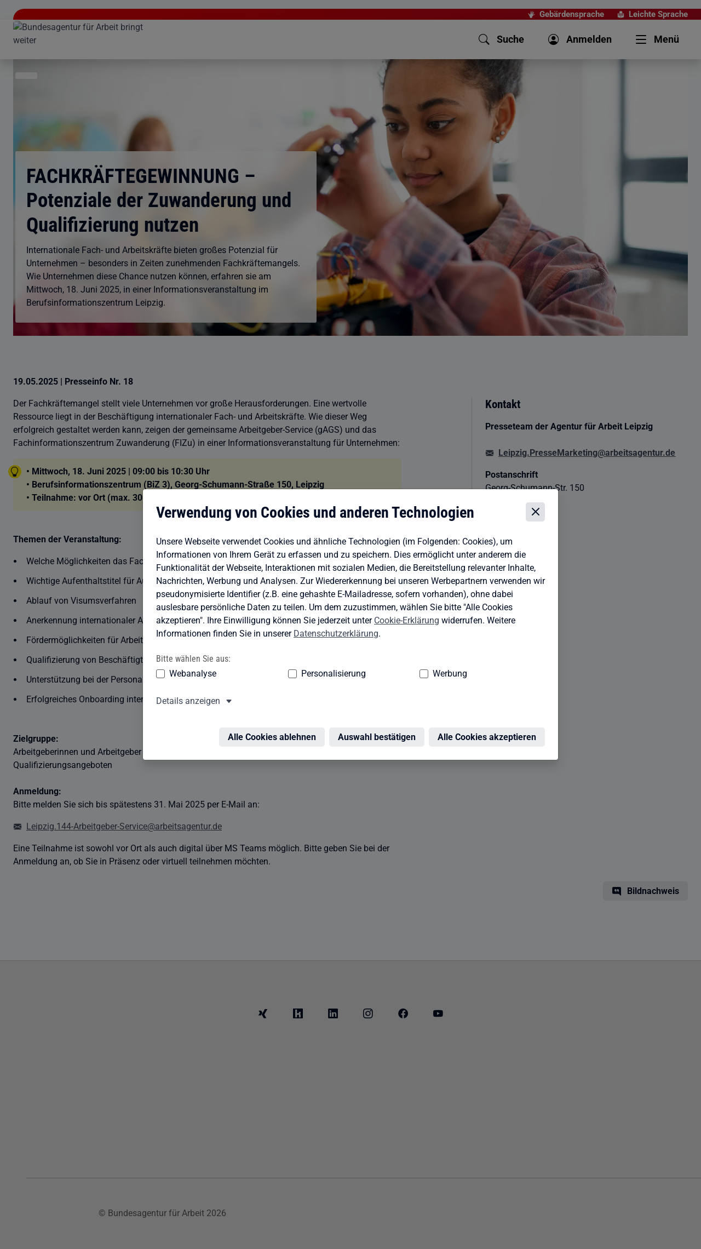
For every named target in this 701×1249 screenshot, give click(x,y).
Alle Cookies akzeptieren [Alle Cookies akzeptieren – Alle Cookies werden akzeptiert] (489, 733)
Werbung (385, 676)
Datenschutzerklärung (333, 636)
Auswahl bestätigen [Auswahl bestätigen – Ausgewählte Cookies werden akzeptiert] (379, 733)
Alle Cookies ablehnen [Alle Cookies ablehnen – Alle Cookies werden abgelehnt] (275, 733)
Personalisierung (299, 676)
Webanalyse (190, 676)
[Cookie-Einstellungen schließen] (538, 515)
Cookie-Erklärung (403, 623)
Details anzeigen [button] (185, 703)
